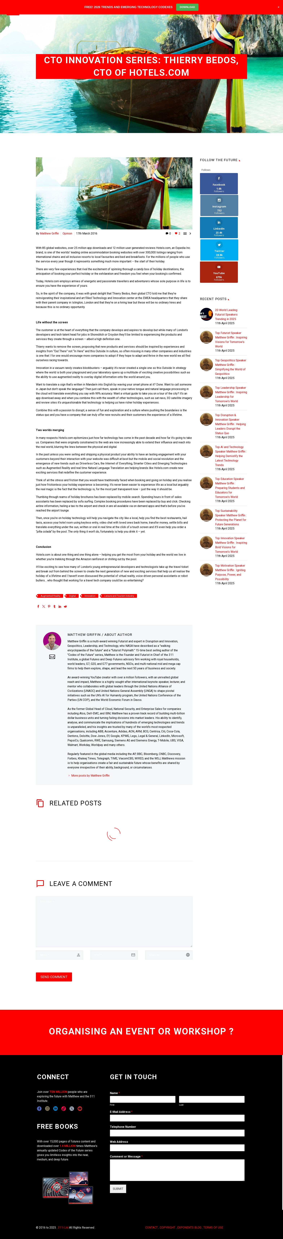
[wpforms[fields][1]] (177, 1118)
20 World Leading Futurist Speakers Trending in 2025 (226, 270)
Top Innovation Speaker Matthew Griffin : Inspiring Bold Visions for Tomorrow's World (231, 500)
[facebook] (39, 1108)
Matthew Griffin (49, 233)
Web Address (119, 1141)
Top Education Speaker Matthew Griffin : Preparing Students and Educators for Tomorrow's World (230, 444)
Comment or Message (126, 1156)
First (112, 1104)
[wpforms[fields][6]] (177, 1133)
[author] (59, 954)
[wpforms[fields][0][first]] (142, 1099)
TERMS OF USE (213, 1227)
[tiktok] (63, 1108)
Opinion (67, 233)
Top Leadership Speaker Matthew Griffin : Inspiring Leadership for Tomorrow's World (231, 350)
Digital (72, 596)
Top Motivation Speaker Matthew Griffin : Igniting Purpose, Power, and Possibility (230, 528)
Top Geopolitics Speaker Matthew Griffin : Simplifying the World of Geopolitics (230, 322)
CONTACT (151, 1227)
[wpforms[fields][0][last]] (212, 1099)
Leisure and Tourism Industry (119, 596)
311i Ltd (63, 1227)
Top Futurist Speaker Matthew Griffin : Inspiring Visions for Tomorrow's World (231, 295)
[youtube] (80, 1108)
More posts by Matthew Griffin (90, 775)
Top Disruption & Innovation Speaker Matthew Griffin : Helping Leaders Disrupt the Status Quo (230, 380)
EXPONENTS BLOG (189, 1227)
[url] (168, 954)
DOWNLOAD (187, 7)
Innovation (90, 596)
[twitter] (71, 1108)
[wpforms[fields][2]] (177, 1170)
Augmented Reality (50, 596)
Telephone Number (123, 1127)
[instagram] (47, 1108)
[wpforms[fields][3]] (177, 1147)
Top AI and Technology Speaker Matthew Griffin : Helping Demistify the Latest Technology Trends (231, 412)
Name (115, 1093)
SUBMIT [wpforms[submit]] (118, 1189)
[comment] (114, 921)
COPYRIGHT (167, 1227)
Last (181, 1104)
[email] (114, 954)
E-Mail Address (121, 1112)
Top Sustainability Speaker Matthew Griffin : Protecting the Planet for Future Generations (231, 473)
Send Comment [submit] (54, 977)
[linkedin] (55, 1108)
